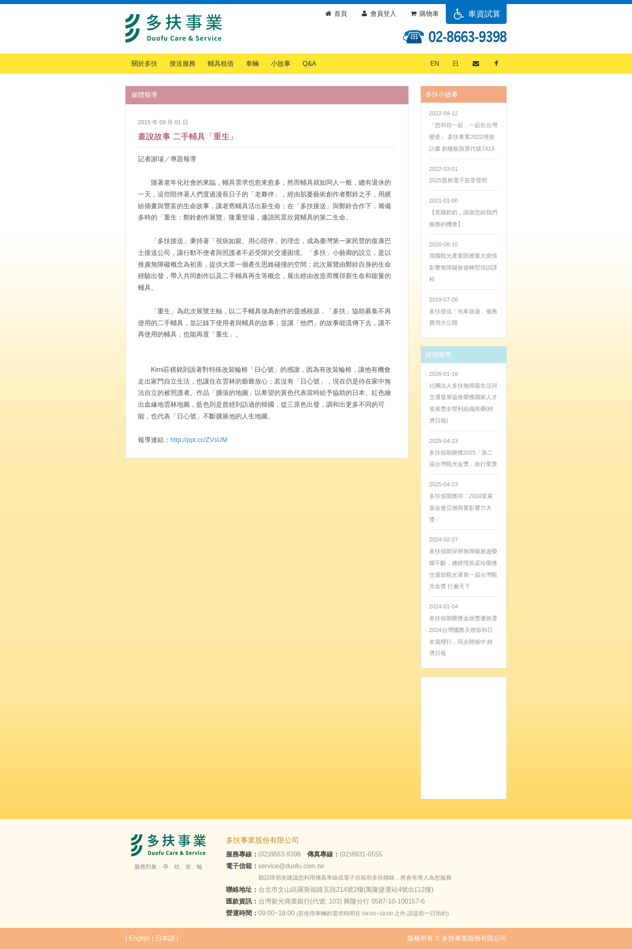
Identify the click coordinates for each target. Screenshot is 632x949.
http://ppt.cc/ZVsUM (198, 439)
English (139, 938)
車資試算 (476, 13)
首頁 (335, 13)
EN (434, 63)
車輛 (252, 63)
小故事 (280, 63)
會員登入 (378, 13)
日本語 (165, 938)
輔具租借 (221, 63)
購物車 (424, 13)
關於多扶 (144, 63)
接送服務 (183, 63)
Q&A (309, 63)
